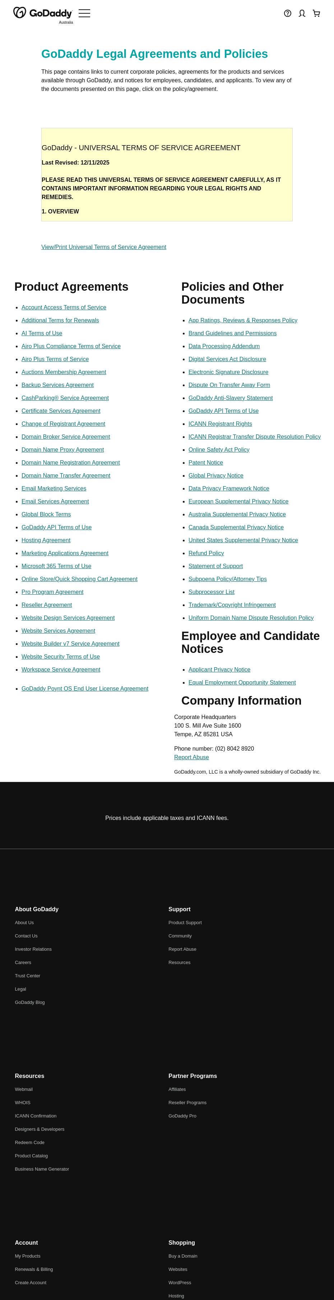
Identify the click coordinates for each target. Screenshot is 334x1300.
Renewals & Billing (34, 1269)
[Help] (287, 13)
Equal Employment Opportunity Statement (242, 682)
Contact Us (26, 936)
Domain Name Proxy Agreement (63, 450)
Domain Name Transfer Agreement (66, 475)
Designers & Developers (39, 1129)
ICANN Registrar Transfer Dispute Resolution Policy (255, 437)
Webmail (24, 1089)
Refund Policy (206, 553)
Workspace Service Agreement (61, 670)
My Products (27, 1256)
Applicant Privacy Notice (220, 670)
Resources (179, 962)
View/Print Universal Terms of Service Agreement (103, 247)
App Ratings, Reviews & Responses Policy (243, 320)
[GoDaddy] (43, 13)
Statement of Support (216, 566)
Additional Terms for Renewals (60, 320)
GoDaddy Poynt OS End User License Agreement (85, 689)
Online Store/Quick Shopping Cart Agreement (80, 579)
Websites (177, 1269)
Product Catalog (31, 1155)
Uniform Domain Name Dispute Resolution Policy (251, 618)
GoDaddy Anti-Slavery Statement (231, 398)
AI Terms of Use (42, 333)
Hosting (176, 1296)
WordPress (179, 1282)
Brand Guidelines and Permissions (233, 333)
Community (180, 936)
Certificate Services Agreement (61, 411)
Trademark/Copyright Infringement (232, 605)
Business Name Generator (42, 1169)
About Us (24, 922)
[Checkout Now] (316, 13)
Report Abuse (191, 757)
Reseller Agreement (47, 605)
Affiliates (177, 1089)
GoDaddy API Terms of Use (57, 527)
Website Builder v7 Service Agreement (71, 644)
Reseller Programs (187, 1102)
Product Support (184, 922)
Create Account (30, 1282)
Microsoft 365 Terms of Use (56, 566)
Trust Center (27, 975)
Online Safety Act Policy (219, 450)
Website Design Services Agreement (68, 618)
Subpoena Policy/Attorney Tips (228, 579)
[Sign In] (302, 13)
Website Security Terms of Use (61, 657)
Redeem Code (30, 1142)
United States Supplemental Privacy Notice (243, 540)
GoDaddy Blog (30, 1002)
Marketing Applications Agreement (65, 553)
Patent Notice (206, 463)
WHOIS (22, 1102)
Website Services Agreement (58, 631)
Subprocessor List (212, 592)
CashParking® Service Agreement (65, 398)
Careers (23, 962)
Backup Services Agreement (58, 385)
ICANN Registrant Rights (220, 424)
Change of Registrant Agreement (63, 424)
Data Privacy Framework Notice (229, 488)
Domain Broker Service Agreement (66, 437)
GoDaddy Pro (182, 1116)
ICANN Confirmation (35, 1116)
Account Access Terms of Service (64, 307)
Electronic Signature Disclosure (228, 372)
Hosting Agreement (46, 540)
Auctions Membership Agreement (64, 372)
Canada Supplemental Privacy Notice (236, 527)
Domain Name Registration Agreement (71, 463)
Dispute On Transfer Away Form (229, 385)
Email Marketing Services (54, 488)
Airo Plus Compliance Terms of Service (71, 346)
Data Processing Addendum (224, 346)
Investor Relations (33, 949)
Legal (20, 989)
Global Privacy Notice (216, 475)
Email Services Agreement (55, 501)
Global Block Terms (46, 514)
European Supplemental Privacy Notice (238, 501)
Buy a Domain (182, 1256)
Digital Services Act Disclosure (227, 359)
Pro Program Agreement (53, 592)
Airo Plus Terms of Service (55, 359)
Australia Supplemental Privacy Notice (237, 514)
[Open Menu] (84, 13)
